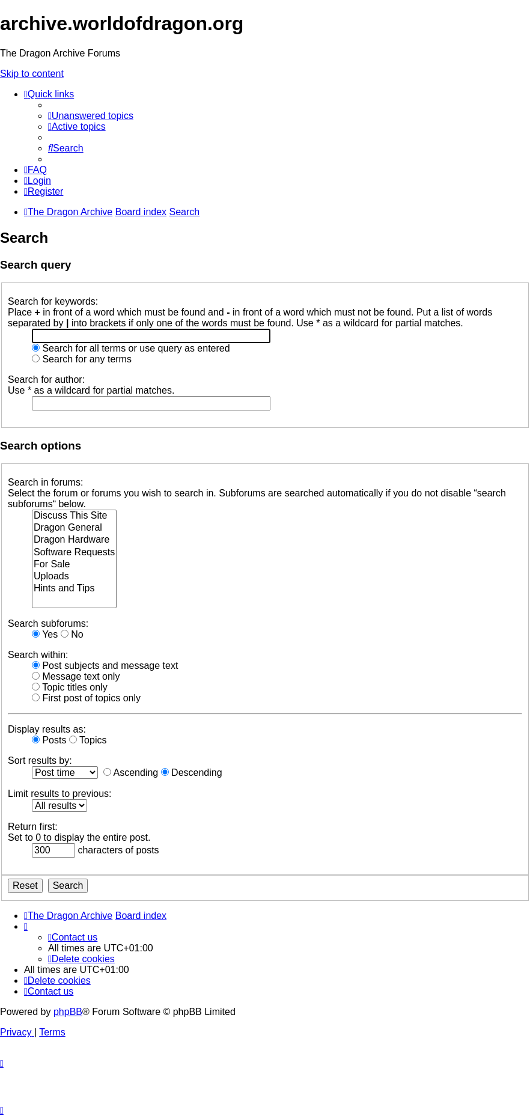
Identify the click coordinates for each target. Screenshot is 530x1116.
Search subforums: (48, 623)
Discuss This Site (74, 516)
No (72, 634)
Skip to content (32, 74)
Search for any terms (82, 359)
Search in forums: (45, 482)
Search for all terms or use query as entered (131, 348)
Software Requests (74, 553)
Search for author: (46, 379)
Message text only (76, 676)
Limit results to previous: (60, 793)
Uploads (74, 577)
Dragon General (74, 528)
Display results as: (47, 729)
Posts (49, 740)
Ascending (130, 772)
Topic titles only (70, 687)
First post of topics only (86, 698)
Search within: (38, 655)
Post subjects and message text (105, 665)
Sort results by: (40, 760)
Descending (191, 772)
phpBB (67, 1012)
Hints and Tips (74, 589)
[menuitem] (90, 116)
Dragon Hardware (74, 540)
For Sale (74, 565)
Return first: (33, 827)
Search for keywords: (53, 301)
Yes (45, 634)
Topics (88, 740)
